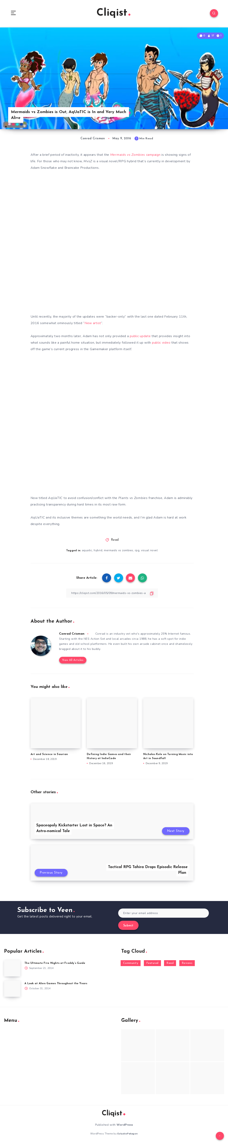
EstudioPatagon (127, 1133)
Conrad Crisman (71, 633)
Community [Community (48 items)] (130, 963)
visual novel (149, 550)
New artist (93, 323)
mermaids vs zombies (118, 550)
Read (115, 539)
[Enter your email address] (163, 913)
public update (140, 336)
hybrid (98, 550)
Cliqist (113, 13)
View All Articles (73, 660)
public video (161, 342)
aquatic (87, 550)
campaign (135, 155)
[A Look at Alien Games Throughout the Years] (12, 989)
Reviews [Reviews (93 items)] (187, 963)
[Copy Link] (112, 593)
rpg (137, 550)
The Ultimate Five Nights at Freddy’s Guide (54, 963)
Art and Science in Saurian (49, 754)
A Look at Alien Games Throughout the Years (55, 983)
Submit (128, 925)
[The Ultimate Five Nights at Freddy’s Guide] (12, 968)
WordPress (125, 1125)
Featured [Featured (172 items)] (152, 963)
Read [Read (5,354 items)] (170, 963)
